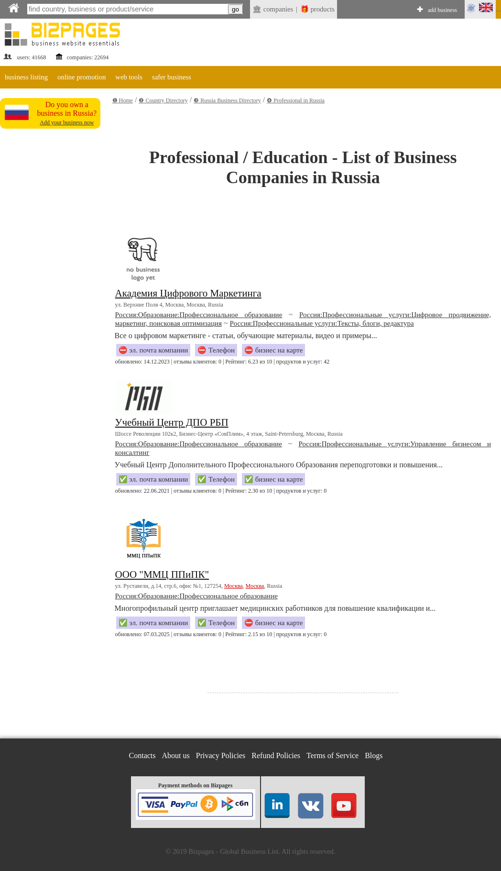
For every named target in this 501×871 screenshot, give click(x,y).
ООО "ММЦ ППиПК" (162, 574)
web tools (128, 77)
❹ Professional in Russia (296, 100)
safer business (171, 77)
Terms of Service (332, 755)
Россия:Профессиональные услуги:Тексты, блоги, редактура (322, 323)
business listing (26, 77)
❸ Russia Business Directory (227, 100)
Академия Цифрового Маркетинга (188, 293)
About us (176, 755)
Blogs (373, 755)
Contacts (142, 755)
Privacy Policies (221, 755)
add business (442, 10)
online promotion (81, 77)
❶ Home (122, 100)
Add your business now (67, 122)
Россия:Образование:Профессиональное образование (199, 315)
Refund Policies (275, 755)
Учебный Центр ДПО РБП (172, 422)
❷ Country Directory (163, 100)
